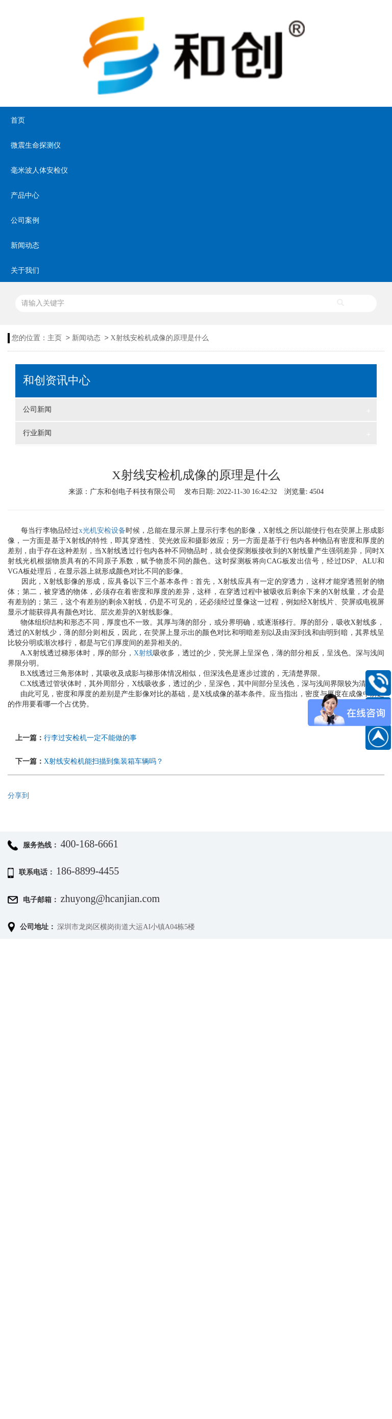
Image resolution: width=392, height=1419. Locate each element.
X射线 (143, 653)
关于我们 (25, 270)
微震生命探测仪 (36, 145)
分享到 (18, 795)
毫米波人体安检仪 (39, 170)
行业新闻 (197, 434)
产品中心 (25, 195)
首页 (18, 120)
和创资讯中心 (56, 380)
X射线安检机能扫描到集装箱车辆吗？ (103, 761)
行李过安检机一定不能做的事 (90, 738)
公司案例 (25, 220)
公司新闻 (197, 411)
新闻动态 (25, 245)
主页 (54, 338)
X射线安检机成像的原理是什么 (160, 338)
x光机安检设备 (102, 530)
